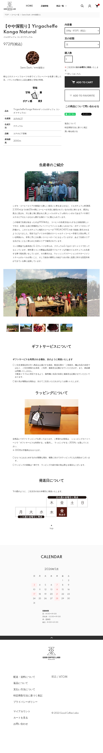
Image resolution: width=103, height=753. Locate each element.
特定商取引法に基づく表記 (76, 128)
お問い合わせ (20, 738)
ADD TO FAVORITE (82, 95)
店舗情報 (44, 6)
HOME (29, 6)
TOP (7, 15)
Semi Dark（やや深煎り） (32, 15)
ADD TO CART (82, 82)
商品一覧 (60, 6)
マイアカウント (21, 726)
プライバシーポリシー (25, 716)
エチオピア (18, 133)
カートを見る (20, 732)
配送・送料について (24, 691)
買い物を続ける (71, 131)
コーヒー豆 (15, 15)
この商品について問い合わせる (82, 106)
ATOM (63, 691)
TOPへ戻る (51, 652)
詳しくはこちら (74, 74)
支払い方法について (24, 704)
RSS (54, 691)
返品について (70, 124)
